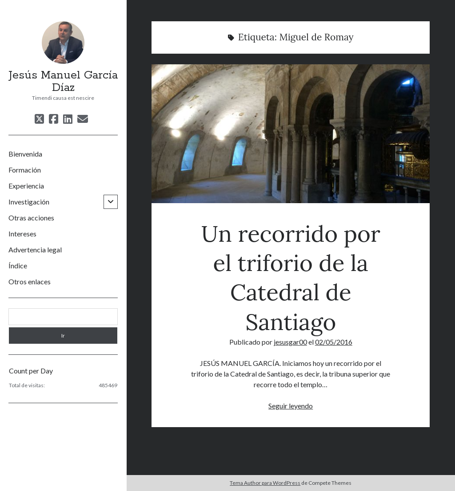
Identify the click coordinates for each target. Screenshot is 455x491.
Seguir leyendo (290, 405)
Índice (17, 265)
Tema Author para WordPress (265, 482)
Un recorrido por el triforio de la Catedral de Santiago (291, 133)
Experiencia (26, 185)
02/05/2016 (333, 342)
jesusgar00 (290, 342)
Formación (24, 169)
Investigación (28, 201)
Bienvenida (25, 153)
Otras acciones (31, 217)
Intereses (22, 233)
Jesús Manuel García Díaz (63, 81)
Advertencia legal (35, 249)
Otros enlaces (29, 281)
